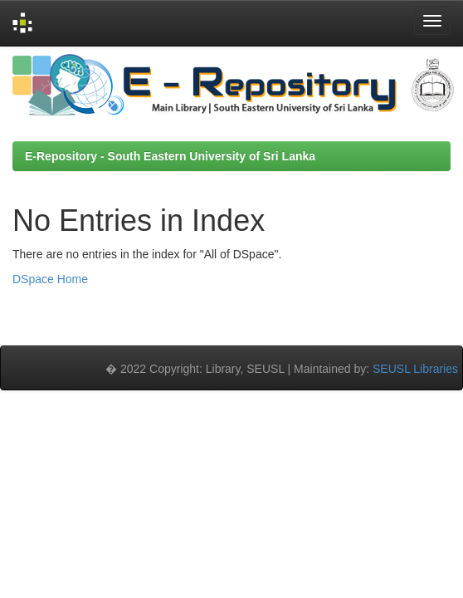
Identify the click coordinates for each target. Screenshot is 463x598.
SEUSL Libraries (415, 368)
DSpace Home (50, 279)
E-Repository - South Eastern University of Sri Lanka (170, 156)
